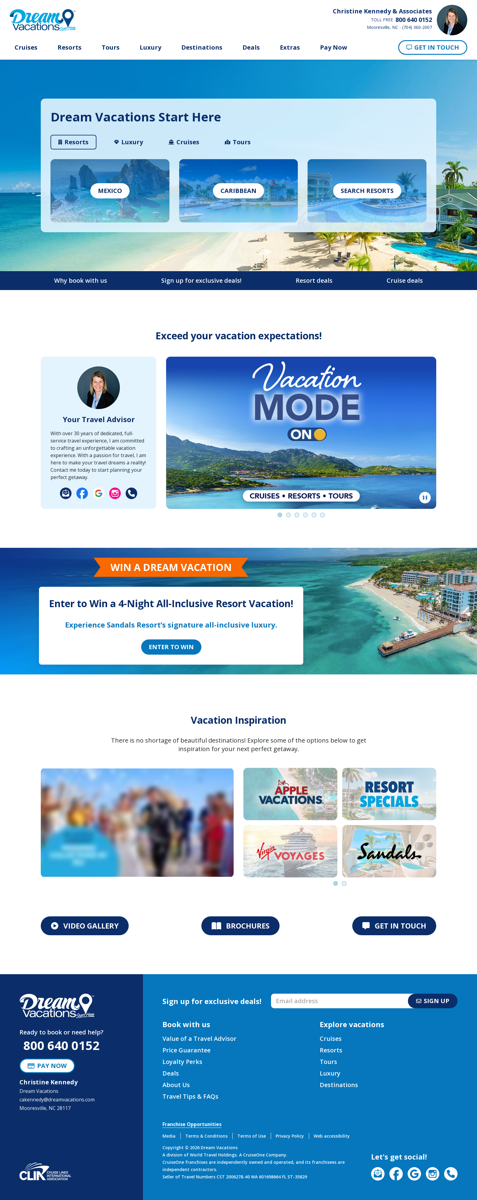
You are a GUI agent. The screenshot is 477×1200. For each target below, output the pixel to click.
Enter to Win (171, 647)
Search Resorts (367, 191)
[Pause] (425, 497)
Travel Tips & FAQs (190, 1096)
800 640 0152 (61, 1045)
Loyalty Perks (182, 1062)
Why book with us (80, 280)
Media (169, 1136)
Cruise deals (405, 280)
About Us (176, 1085)
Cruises (26, 47)
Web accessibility (332, 1136)
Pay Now (333, 47)
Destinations (201, 47)
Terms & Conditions (206, 1136)
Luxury (150, 47)
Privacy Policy (290, 1136)
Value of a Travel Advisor (199, 1038)
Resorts (69, 47)
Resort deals (314, 280)
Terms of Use (251, 1136)
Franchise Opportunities (191, 1124)
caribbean (238, 191)
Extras (290, 47)
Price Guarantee (186, 1050)
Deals (251, 47)
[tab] (73, 142)
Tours (111, 47)
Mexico (110, 191)
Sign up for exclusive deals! (201, 280)
